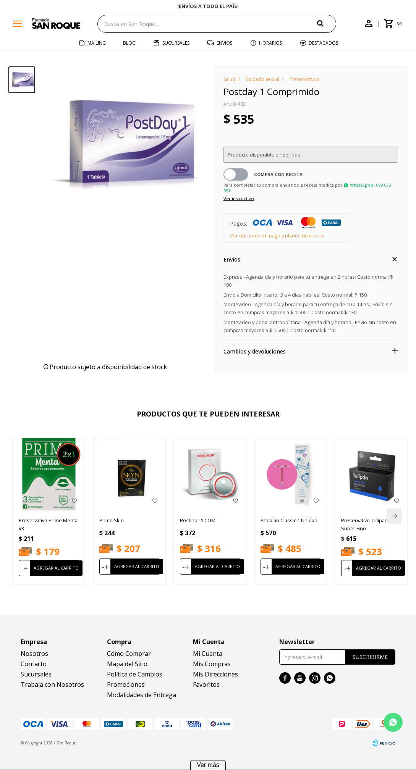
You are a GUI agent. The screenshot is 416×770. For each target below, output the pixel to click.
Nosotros (34, 653)
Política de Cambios (134, 674)
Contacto (34, 664)
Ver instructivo (238, 198)
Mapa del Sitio (127, 664)
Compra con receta (278, 174)
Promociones (126, 684)
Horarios (270, 43)
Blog (129, 43)
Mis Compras (212, 664)
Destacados (323, 43)
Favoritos (206, 684)
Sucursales (175, 43)
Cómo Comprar (129, 653)
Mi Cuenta (207, 653)
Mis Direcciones (215, 674)
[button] (326, 23)
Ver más (208, 765)
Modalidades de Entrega (141, 695)
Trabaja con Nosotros (52, 684)
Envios (224, 43)
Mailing (96, 43)
